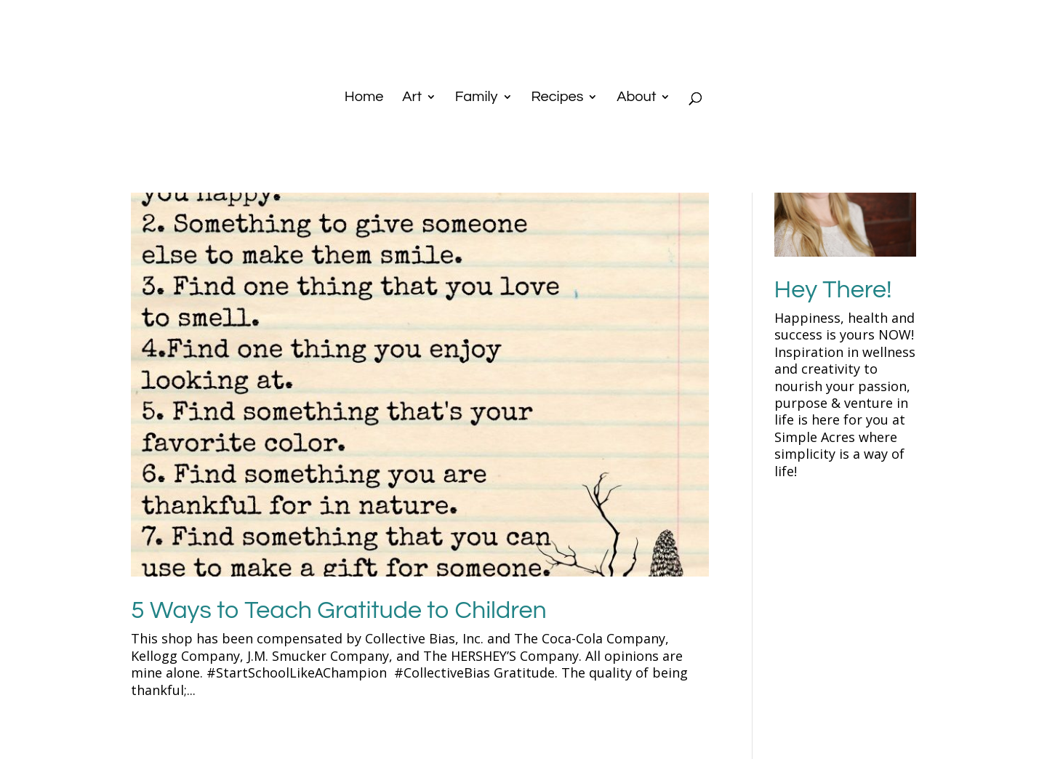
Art (412, 98)
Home (364, 98)
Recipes (557, 98)
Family (476, 98)
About (636, 98)
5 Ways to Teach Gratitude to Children (339, 610)
